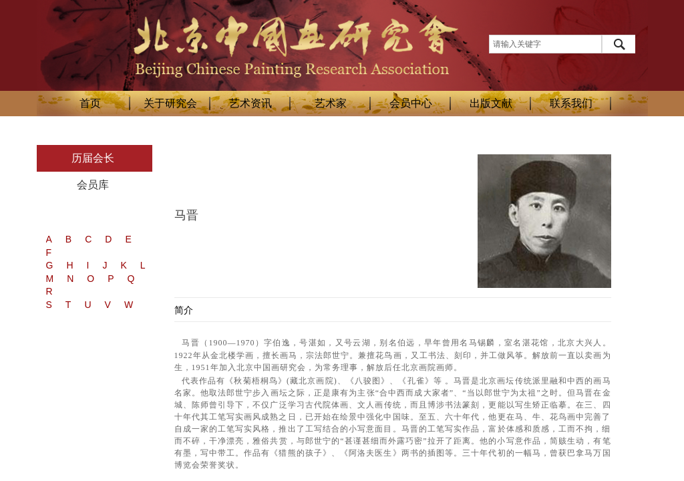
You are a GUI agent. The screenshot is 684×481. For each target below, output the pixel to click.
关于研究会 (170, 103)
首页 (90, 103)
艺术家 (331, 103)
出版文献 (491, 103)
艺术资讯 (250, 103)
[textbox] (545, 44)
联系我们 (571, 103)
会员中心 (410, 103)
